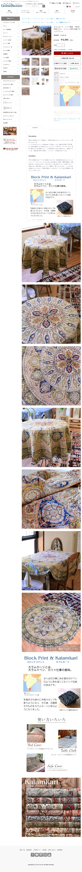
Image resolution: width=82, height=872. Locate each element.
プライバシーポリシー (8, 116)
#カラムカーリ (73, 119)
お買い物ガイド (7, 88)
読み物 (73, 11)
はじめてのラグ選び (8, 84)
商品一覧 (22, 850)
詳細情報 (34, 127)
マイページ (7, 102)
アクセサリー (6, 64)
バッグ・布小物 (7, 40)
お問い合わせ (6, 98)
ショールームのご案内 (8, 91)
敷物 (9, 11)
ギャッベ (5, 33)
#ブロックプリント (63, 119)
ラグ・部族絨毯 (7, 29)
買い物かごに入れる (67, 53)
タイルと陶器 (6, 50)
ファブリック (25, 11)
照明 (57, 11)
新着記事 (29, 850)
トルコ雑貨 (6, 57)
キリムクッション (7, 36)
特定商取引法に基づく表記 (10, 112)
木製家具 (5, 54)
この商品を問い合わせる (67, 58)
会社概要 (5, 123)
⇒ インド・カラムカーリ (37, 219)
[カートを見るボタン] (68, 6)
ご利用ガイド (37, 850)
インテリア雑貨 (7, 61)
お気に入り (7, 108)
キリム (4, 26)
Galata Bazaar (39, 864)
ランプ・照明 (6, 43)
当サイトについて (7, 119)
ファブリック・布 (7, 47)
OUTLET (5, 68)
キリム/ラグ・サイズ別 (9, 22)
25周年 (5, 71)
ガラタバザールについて (9, 81)
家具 (41, 11)
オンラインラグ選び (8, 95)
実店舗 (44, 850)
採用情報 (59, 850)
